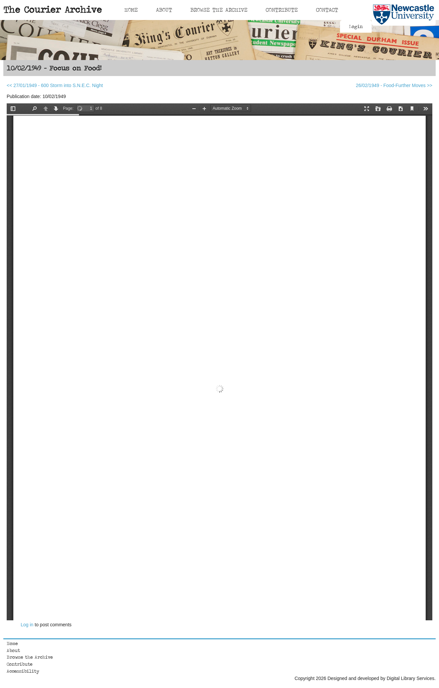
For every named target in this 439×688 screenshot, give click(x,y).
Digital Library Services (410, 678)
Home (131, 9)
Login (356, 26)
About (164, 9)
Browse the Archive (30, 657)
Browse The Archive (218, 9)
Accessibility (23, 671)
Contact (327, 9)
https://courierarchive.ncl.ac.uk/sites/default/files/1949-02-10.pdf (219, 361)
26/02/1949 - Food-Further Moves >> (394, 85)
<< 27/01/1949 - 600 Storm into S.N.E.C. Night (55, 85)
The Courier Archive (52, 9)
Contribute (282, 9)
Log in (27, 624)
